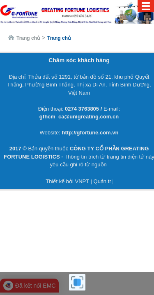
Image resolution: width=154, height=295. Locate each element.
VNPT (82, 181)
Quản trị (103, 181)
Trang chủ (28, 38)
